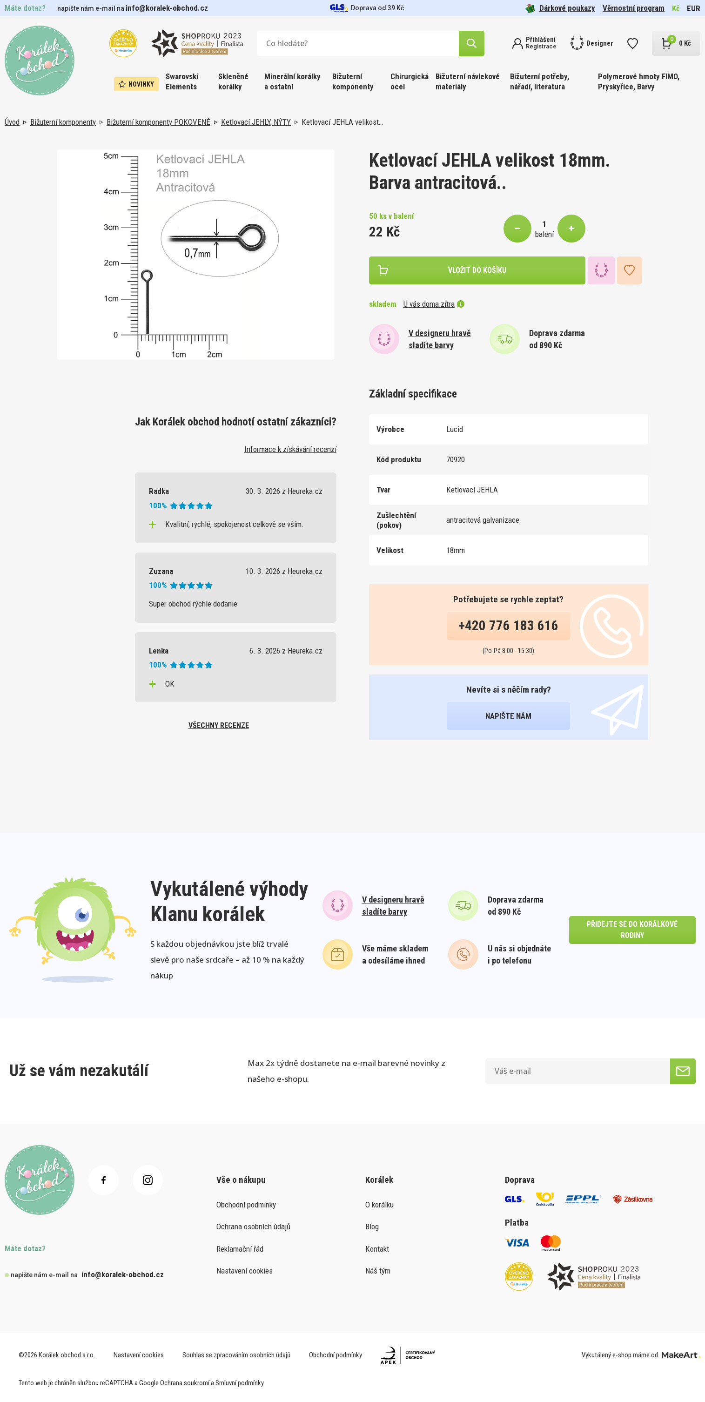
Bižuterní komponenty (353, 81)
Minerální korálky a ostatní (292, 81)
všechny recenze (218, 725)
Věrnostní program (634, 8)
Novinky (136, 84)
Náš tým (377, 1270)
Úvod (12, 122)
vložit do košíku (477, 270)
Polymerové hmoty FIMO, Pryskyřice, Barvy (638, 81)
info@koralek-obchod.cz (167, 8)
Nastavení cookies (244, 1270)
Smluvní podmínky (239, 1383)
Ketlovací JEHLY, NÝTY (256, 122)
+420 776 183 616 (508, 626)
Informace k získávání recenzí (290, 449)
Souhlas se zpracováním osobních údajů (236, 1355)
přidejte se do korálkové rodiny (632, 930)
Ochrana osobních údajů (253, 1226)
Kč (676, 8)
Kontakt (377, 1249)
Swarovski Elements (182, 81)
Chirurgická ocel (409, 81)
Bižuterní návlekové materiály (468, 81)
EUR (693, 8)
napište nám (508, 716)
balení (544, 234)
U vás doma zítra (433, 304)
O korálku (379, 1204)
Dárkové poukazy (560, 8)
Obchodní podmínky (246, 1204)
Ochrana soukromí (184, 1383)
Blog (372, 1226)
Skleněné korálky (233, 81)
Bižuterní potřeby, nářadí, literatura (539, 81)
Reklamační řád (239, 1249)
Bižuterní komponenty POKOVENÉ (158, 122)
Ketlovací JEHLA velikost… (342, 122)
